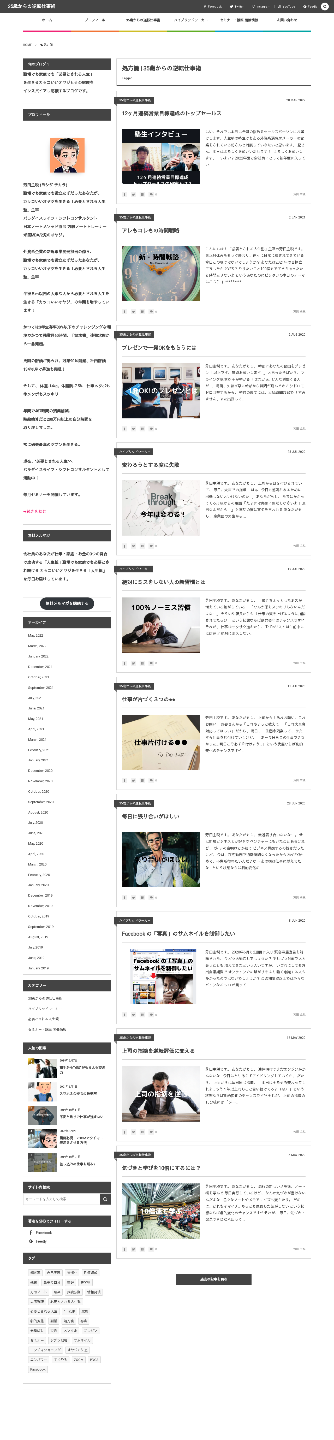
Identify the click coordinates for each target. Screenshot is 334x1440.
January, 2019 (38, 968)
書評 (70, 1282)
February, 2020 (39, 875)
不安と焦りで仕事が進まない (81, 1117)
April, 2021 (36, 729)
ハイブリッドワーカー (135, 452)
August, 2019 (38, 937)
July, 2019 (35, 947)
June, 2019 (36, 958)
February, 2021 (39, 750)
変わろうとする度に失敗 (150, 465)
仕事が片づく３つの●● (148, 699)
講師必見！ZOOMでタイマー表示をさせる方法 (81, 1140)
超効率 (35, 1273)
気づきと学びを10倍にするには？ (161, 1168)
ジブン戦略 (58, 1340)
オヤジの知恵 (77, 1350)
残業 (33, 1282)
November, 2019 (40, 906)
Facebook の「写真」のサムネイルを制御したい (178, 934)
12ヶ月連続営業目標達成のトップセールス (172, 113)
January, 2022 (38, 656)
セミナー (37, 1340)
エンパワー (38, 1360)
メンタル (70, 1331)
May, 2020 (35, 843)
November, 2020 (40, 781)
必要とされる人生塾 (65, 1302)
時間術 (85, 1282)
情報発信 (94, 1292)
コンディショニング (45, 1350)
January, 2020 (38, 885)
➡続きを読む (34, 511)
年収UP (69, 1311)
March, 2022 (37, 646)
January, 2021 (38, 760)
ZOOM (79, 1360)
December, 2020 (40, 771)
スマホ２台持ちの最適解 (78, 1094)
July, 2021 (35, 698)
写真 (83, 1321)
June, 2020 (36, 833)
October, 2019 (38, 916)
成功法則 (74, 1292)
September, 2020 (40, 802)
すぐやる (60, 1360)
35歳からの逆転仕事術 (31, 6)
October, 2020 (38, 791)
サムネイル (82, 1340)
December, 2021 (40, 667)
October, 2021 (38, 677)
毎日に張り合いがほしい (150, 817)
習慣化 (72, 1273)
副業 (53, 1321)
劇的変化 (37, 1321)
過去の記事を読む (213, 1279)
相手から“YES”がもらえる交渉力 (82, 1070)
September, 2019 (40, 927)
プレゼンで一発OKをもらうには (159, 348)
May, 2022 (35, 635)
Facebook (38, 1369)
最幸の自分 (52, 1282)
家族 (84, 1311)
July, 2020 (35, 823)
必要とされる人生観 (43, 1019)
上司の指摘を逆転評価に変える (158, 1051)
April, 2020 (36, 854)
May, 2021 (35, 719)
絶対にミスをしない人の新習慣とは (163, 582)
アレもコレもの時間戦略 (150, 231)
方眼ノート (38, 1292)
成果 (57, 1292)
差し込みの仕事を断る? (77, 1164)
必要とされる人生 (43, 1311)
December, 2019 (40, 895)
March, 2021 (37, 740)
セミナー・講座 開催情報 (47, 1030)
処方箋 (69, 1321)
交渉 (53, 1331)
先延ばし (37, 1331)
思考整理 (37, 1302)
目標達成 (90, 1273)
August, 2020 (38, 812)
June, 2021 (36, 708)
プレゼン (90, 1331)
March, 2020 (37, 864)
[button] (325, 7)
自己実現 (54, 1273)
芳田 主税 (299, 194)
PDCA (94, 1360)
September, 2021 (40, 688)
